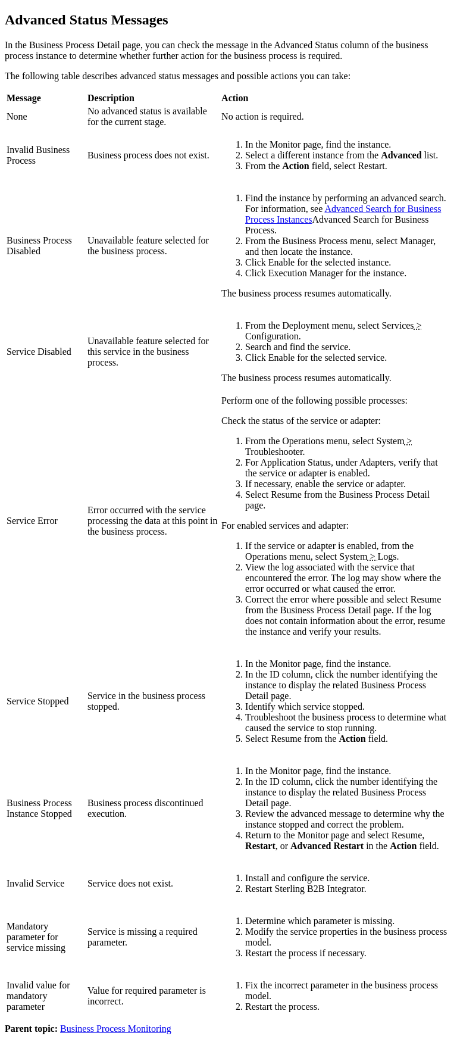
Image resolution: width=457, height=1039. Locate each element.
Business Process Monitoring (115, 1029)
